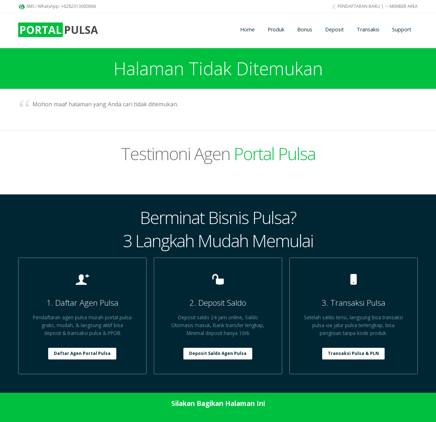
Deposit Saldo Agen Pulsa (218, 353)
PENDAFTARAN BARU (355, 6)
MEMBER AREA (401, 6)
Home (247, 29)
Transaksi (368, 29)
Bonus (304, 29)
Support (401, 29)
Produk (276, 29)
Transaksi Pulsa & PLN (353, 353)
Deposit (334, 29)
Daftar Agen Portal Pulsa (82, 353)
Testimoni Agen (218, 153)
